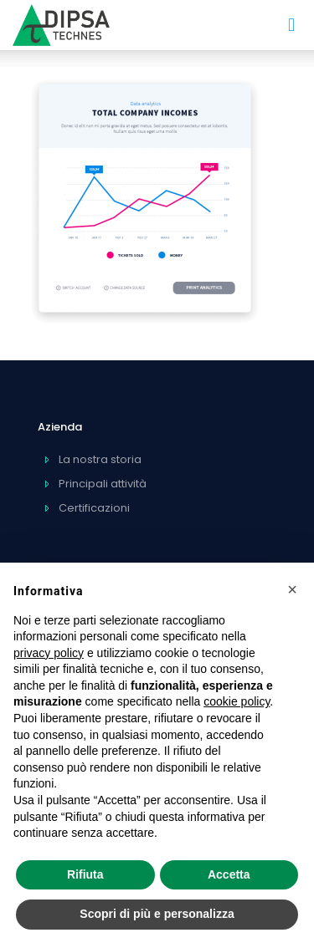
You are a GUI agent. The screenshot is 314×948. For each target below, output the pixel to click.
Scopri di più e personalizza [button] (157, 913)
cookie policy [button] (236, 701)
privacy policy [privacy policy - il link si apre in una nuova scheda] (48, 653)
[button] (292, 589)
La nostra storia (100, 459)
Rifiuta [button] (85, 874)
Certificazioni (94, 508)
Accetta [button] (229, 874)
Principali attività (103, 484)
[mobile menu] (291, 25)
